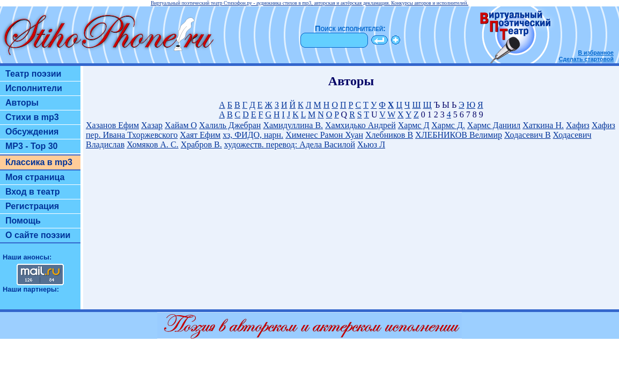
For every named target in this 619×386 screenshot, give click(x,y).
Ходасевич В (527, 134)
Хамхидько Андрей (360, 125)
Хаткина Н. (543, 125)
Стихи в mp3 (32, 117)
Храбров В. (201, 144)
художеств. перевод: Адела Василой (289, 144)
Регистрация (32, 206)
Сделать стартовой (586, 59)
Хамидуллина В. (293, 125)
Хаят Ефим (200, 134)
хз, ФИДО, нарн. (253, 134)
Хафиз (577, 125)
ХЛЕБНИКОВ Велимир (458, 134)
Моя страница (35, 177)
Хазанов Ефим (112, 125)
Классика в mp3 (38, 162)
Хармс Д (414, 125)
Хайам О (181, 125)
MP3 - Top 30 (31, 146)
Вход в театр (32, 191)
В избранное (596, 52)
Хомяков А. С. (152, 144)
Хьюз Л (371, 144)
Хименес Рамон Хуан (324, 134)
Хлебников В (389, 134)
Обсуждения (31, 131)
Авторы (22, 102)
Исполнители (33, 88)
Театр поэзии (33, 73)
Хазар (152, 125)
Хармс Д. (448, 125)
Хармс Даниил (493, 125)
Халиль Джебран (230, 125)
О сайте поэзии (37, 235)
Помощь (23, 220)
